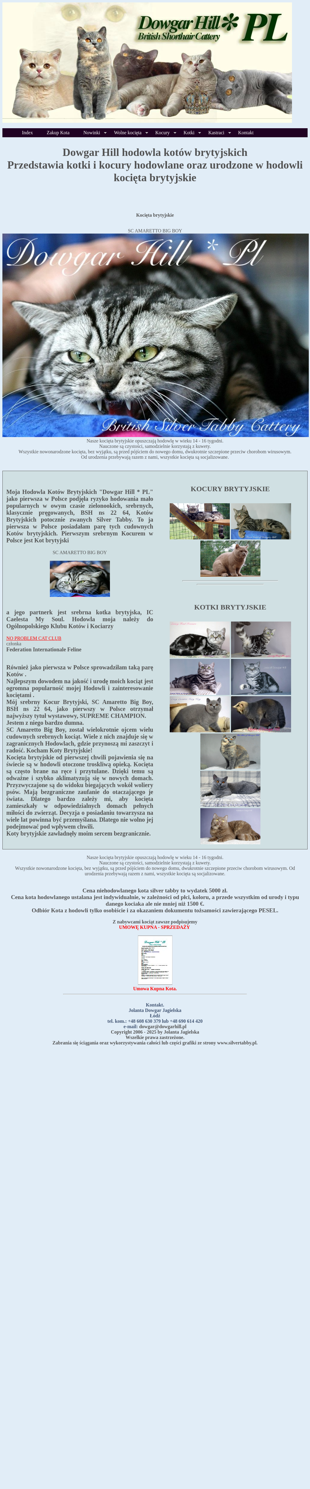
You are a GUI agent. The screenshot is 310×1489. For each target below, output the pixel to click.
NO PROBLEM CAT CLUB (33, 638)
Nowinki (91, 132)
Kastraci (216, 132)
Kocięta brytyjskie (155, 215)
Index (27, 132)
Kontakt (246, 132)
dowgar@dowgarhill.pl (163, 1026)
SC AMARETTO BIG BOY (155, 230)
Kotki (189, 132)
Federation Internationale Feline (43, 650)
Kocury (162, 132)
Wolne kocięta (127, 132)
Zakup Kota (58, 132)
